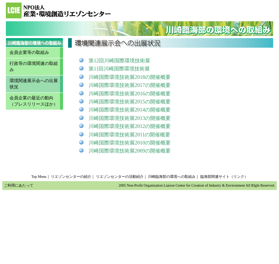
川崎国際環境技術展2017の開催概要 (130, 85)
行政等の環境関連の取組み (34, 66)
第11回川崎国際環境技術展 (119, 69)
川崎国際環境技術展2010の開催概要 (130, 143)
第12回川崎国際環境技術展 (119, 60)
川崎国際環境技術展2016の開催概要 (130, 93)
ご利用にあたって (18, 185)
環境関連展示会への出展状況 (34, 83)
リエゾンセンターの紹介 (71, 177)
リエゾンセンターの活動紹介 (120, 177)
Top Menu (38, 177)
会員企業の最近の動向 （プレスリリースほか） (34, 101)
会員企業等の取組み (29, 52)
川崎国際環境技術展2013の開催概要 (130, 118)
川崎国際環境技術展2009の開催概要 (130, 151)
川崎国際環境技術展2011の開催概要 (129, 135)
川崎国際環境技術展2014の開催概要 (130, 110)
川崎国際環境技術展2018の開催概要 (130, 77)
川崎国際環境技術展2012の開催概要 (130, 126)
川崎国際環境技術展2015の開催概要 (130, 101)
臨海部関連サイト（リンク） (224, 177)
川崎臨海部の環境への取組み (172, 177)
